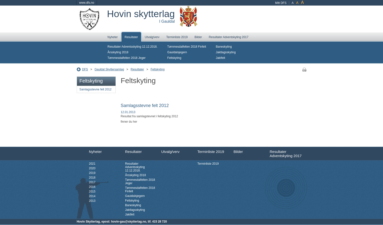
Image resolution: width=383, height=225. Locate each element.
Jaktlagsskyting (226, 52)
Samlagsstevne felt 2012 (95, 89)
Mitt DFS (281, 3)
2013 (92, 201)
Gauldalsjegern (177, 52)
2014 (92, 196)
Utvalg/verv (152, 37)
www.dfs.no (86, 2)
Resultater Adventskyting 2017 (228, 37)
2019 (92, 173)
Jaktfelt (220, 58)
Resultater (131, 37)
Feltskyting (174, 58)
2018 (92, 177)
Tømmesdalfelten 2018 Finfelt (186, 46)
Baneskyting (224, 46)
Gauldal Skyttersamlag (109, 69)
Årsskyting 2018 (117, 52)
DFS (85, 69)
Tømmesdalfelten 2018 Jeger (126, 58)
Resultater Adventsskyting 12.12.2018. (132, 46)
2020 (92, 168)
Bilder (198, 37)
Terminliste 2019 (177, 37)
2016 (92, 187)
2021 (92, 163)
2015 (92, 191)
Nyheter (112, 37)
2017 (92, 182)
